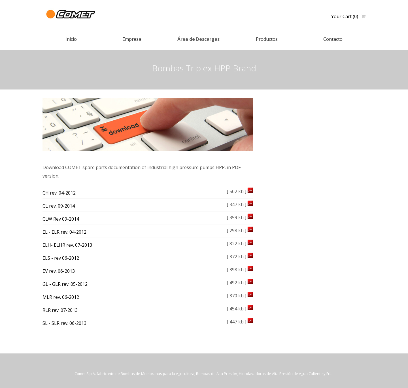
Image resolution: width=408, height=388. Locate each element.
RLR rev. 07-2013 (60, 310)
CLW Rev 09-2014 (60, 219)
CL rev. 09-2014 (58, 206)
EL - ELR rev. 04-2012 (64, 232)
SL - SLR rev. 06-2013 (64, 323)
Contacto (333, 39)
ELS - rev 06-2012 (60, 258)
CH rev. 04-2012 (59, 193)
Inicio (71, 39)
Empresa (131, 39)
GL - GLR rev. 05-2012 (65, 284)
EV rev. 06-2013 (58, 271)
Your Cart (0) (344, 16)
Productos (267, 39)
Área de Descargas (198, 39)
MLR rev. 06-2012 (60, 297)
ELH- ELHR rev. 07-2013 (67, 245)
